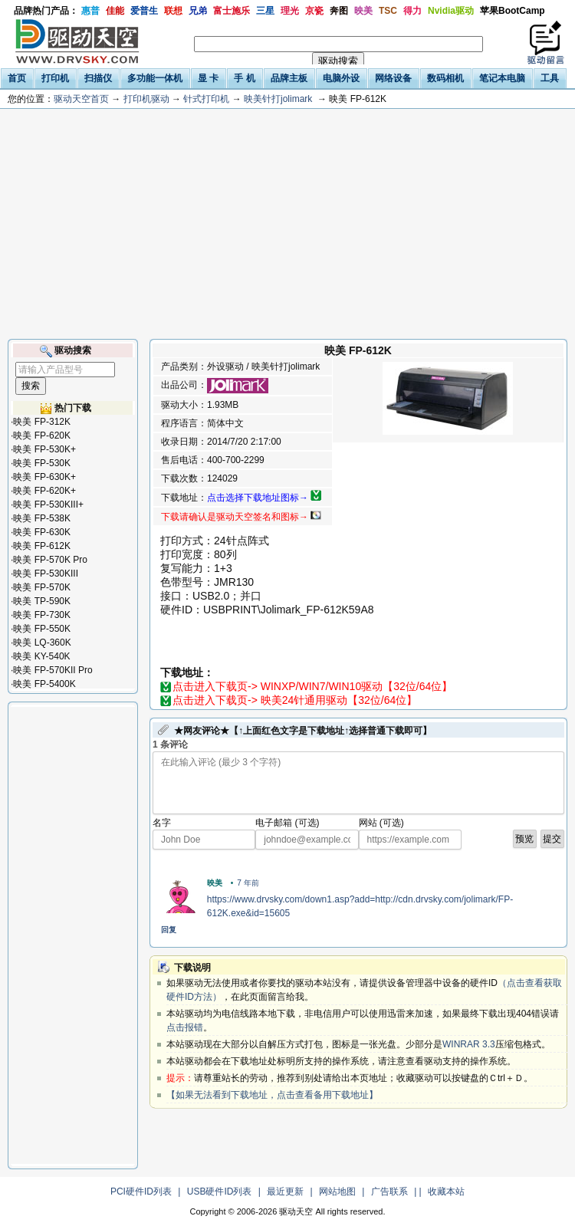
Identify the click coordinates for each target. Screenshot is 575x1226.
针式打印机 (206, 99)
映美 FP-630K (42, 532)
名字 (162, 822)
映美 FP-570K (42, 587)
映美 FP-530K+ (44, 449)
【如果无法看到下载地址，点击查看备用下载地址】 (272, 1095)
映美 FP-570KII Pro (52, 670)
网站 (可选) (381, 822)
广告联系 (389, 1191)
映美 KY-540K (41, 656)
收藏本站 (446, 1191)
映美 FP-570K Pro (50, 559)
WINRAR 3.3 (468, 1044)
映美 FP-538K (42, 518)
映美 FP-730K (42, 615)
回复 (168, 929)
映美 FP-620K (42, 435)
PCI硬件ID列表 (141, 1191)
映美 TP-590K (42, 601)
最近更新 (285, 1191)
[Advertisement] (287, 224)
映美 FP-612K (42, 546)
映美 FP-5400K (44, 684)
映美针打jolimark (278, 99)
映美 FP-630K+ (44, 477)
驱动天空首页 (81, 99)
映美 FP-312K (42, 421)
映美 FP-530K (42, 463)
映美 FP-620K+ (44, 490)
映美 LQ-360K (42, 642)
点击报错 (184, 1027)
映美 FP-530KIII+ (48, 504)
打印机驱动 (146, 99)
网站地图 (337, 1191)
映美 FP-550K (42, 628)
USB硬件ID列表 (219, 1191)
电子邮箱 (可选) (287, 822)
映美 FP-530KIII (45, 573)
